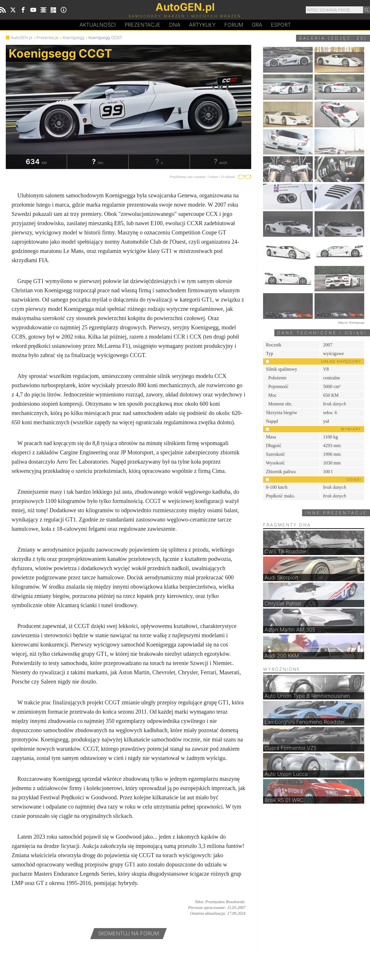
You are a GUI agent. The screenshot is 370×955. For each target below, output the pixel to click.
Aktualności (97, 25)
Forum (233, 25)
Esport (281, 25)
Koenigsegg (73, 37)
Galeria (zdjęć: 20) (333, 38)
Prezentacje (142, 25)
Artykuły (202, 25)
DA (174, 25)
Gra (257, 25)
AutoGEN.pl (21, 37)
